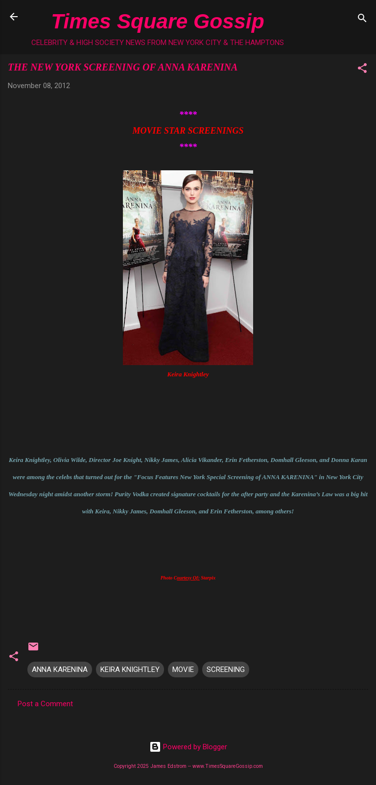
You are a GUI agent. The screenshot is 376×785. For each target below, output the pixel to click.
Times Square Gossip (157, 21)
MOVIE (183, 669)
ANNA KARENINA (60, 669)
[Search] (362, 20)
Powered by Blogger (188, 746)
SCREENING (226, 669)
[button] (362, 69)
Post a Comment (45, 703)
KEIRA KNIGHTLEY (130, 669)
